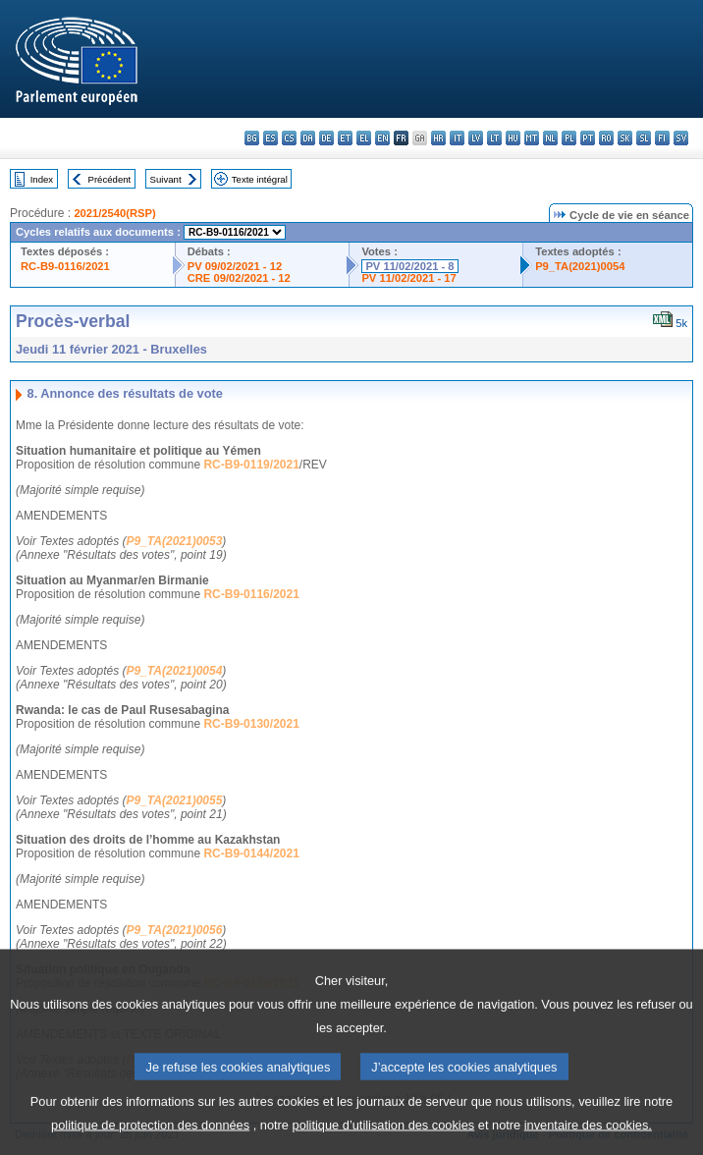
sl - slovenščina (643, 138)
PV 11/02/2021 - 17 (408, 278)
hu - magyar (513, 138)
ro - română (606, 138)
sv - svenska (681, 138)
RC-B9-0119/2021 (250, 464)
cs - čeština (289, 138)
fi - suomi (662, 138)
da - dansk (307, 138)
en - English (382, 138)
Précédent (110, 179)
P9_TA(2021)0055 (175, 800)
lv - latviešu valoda (475, 138)
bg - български (251, 138)
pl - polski (569, 138)
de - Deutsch (326, 138)
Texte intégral (260, 179)
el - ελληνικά (363, 138)
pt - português (587, 138)
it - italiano (457, 138)
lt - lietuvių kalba (494, 138)
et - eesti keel (345, 138)
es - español (270, 138)
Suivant (166, 179)
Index (41, 179)
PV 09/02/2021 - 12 (235, 266)
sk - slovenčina (625, 138)
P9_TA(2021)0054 (579, 266)
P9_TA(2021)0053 (175, 541)
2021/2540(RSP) (114, 213)
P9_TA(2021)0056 (175, 930)
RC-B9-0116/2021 (65, 266)
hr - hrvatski (438, 138)
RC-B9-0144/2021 (250, 853)
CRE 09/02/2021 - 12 (239, 278)
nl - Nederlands (550, 138)
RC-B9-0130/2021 (250, 724)
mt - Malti (531, 138)
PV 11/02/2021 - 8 (409, 266)
